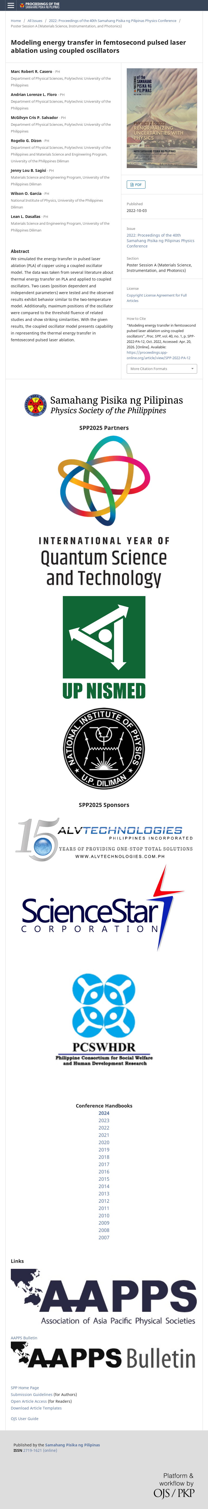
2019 (104, 1149)
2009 (104, 1223)
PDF (138, 184)
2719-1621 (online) (40, 1450)
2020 (104, 1142)
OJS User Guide (24, 1418)
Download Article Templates (36, 1408)
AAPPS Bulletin (24, 1337)
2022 (104, 1127)
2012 (104, 1201)
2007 (104, 1237)
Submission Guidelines (32, 1394)
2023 (104, 1120)
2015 (104, 1179)
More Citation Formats (149, 368)
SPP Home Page (25, 1387)
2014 (104, 1186)
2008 (104, 1230)
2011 (104, 1208)
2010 (104, 1215)
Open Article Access (29, 1401)
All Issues (35, 20)
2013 (104, 1193)
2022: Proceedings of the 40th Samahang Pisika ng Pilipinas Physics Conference (112, 20)
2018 (104, 1157)
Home (16, 20)
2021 (104, 1135)
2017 (104, 1164)
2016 (104, 1171)
